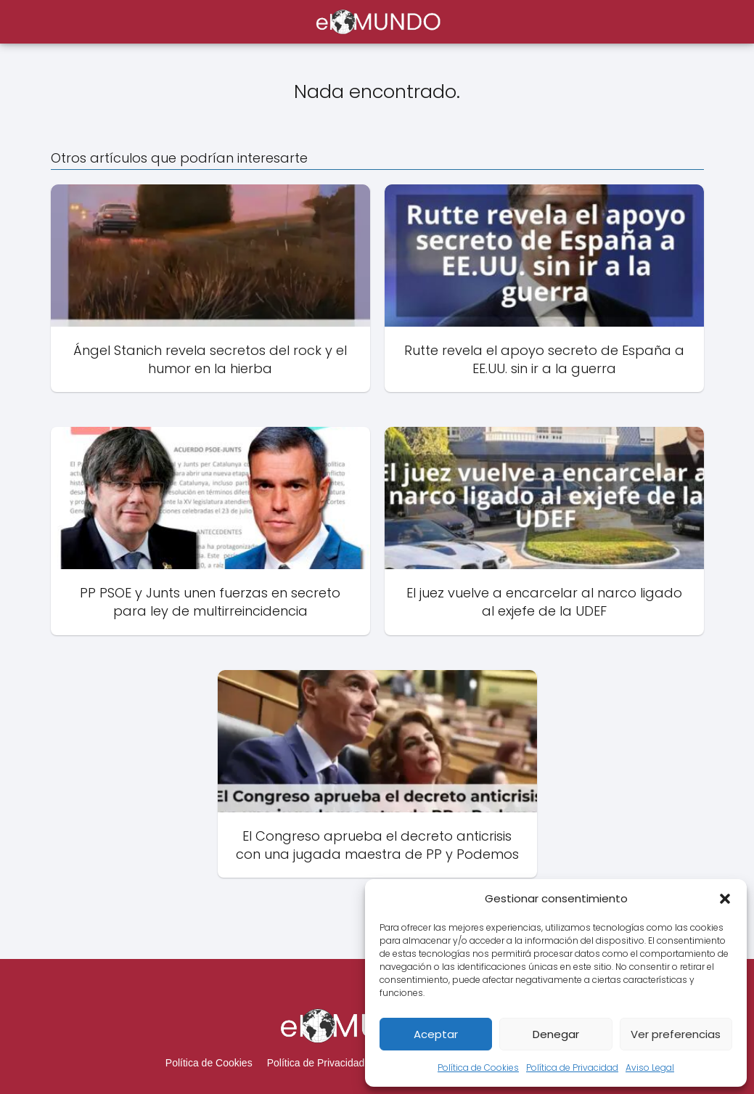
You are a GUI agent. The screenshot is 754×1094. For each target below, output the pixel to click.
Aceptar (436, 1034)
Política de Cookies (478, 1067)
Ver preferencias (676, 1034)
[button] (725, 898)
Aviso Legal (650, 1067)
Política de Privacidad (572, 1067)
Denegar (556, 1034)
